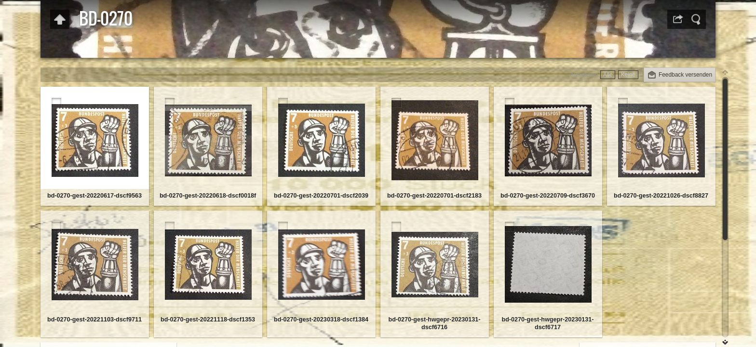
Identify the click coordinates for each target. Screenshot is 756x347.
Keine (628, 74)
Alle (608, 74)
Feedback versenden (685, 74)
